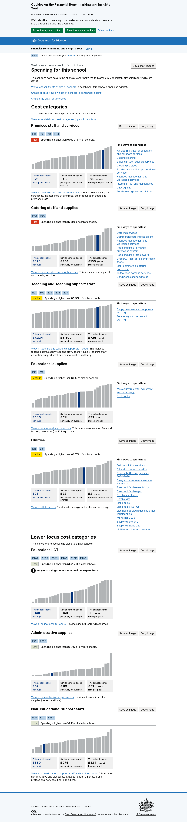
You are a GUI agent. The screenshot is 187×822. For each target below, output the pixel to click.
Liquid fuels (123, 502)
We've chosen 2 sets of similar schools (53, 87)
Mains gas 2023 (126, 517)
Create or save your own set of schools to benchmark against (66, 92)
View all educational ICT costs (48, 624)
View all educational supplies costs (51, 428)
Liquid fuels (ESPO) (128, 506)
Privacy (60, 806)
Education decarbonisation (132, 469)
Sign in (89, 49)
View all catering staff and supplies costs (54, 272)
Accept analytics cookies (47, 30)
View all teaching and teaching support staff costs (59, 348)
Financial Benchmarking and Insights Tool (56, 48)
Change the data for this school (49, 98)
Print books (123, 396)
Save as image (128, 126)
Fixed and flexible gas (129, 491)
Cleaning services (127, 165)
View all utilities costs (43, 507)
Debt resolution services (131, 465)
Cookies (35, 806)
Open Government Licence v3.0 (80, 814)
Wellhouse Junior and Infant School (57, 65)
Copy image (148, 126)
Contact (87, 806)
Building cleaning (126, 157)
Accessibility (48, 806)
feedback (72, 55)
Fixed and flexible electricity (133, 487)
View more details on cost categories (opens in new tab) (63, 119)
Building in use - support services (135, 161)
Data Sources (73, 806)
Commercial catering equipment (135, 236)
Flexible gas (123, 499)
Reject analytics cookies (81, 30)
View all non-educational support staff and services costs (64, 773)
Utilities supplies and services (133, 529)
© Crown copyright (146, 814)
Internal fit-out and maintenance (135, 183)
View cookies (106, 30)
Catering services (127, 232)
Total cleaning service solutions (135, 191)
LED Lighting (124, 187)
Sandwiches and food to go (132, 276)
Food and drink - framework (133, 254)
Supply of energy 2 (128, 521)
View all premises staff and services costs (55, 192)
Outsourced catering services (134, 273)
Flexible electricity (127, 495)
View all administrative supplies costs (52, 697)
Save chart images (143, 65)
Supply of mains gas (128, 525)
